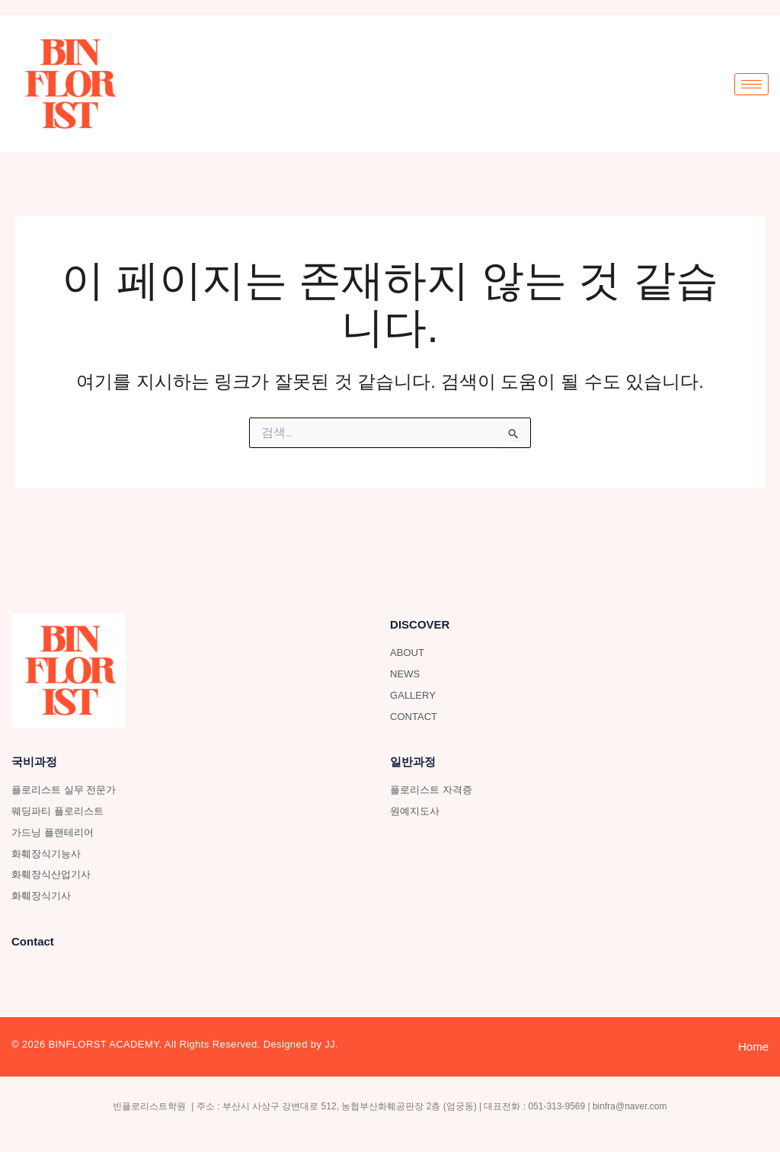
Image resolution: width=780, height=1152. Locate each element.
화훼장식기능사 (46, 853)
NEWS (405, 674)
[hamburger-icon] (751, 84)
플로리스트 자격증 (431, 789)
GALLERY (413, 695)
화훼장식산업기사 (51, 874)
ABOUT (407, 652)
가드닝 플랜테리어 (52, 832)
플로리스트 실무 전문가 (63, 789)
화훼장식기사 (41, 895)
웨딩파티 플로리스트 (57, 811)
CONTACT (413, 716)
